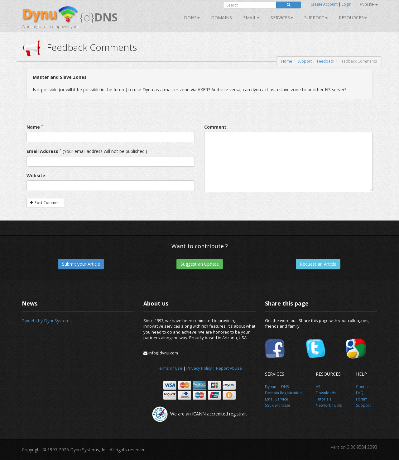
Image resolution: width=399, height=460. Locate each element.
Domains (221, 18)
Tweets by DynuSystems (47, 321)
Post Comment (45, 202)
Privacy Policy (199, 368)
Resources (353, 18)
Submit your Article (81, 264)
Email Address (42, 151)
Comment (215, 127)
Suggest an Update (199, 264)
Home (286, 61)
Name (33, 127)
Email (251, 18)
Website (35, 175)
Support (316, 18)
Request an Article (318, 264)
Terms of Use (169, 368)
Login (346, 4)
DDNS (192, 18)
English (369, 4)
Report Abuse (229, 368)
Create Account (324, 4)
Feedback (325, 61)
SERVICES (282, 18)
